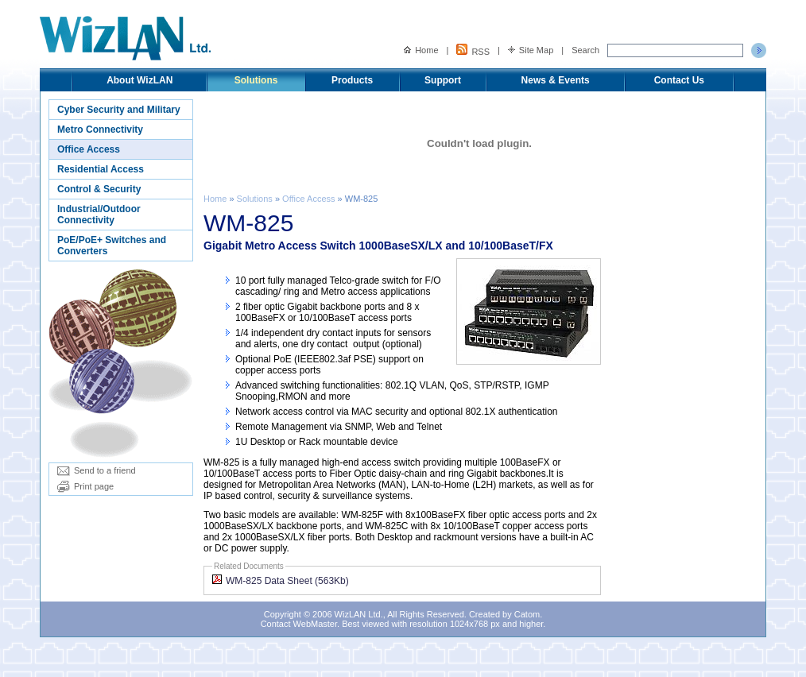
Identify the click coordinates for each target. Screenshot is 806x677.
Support (442, 80)
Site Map (530, 50)
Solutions (256, 80)
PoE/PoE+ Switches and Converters (111, 245)
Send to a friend (96, 470)
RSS (473, 50)
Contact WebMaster (299, 624)
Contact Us (679, 80)
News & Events (555, 80)
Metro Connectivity (100, 129)
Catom (527, 614)
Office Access (88, 149)
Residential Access (100, 169)
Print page (85, 486)
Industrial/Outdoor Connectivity (99, 214)
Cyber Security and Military (118, 109)
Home (421, 50)
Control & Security (99, 189)
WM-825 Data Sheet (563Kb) (280, 580)
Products (352, 80)
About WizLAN (139, 80)
